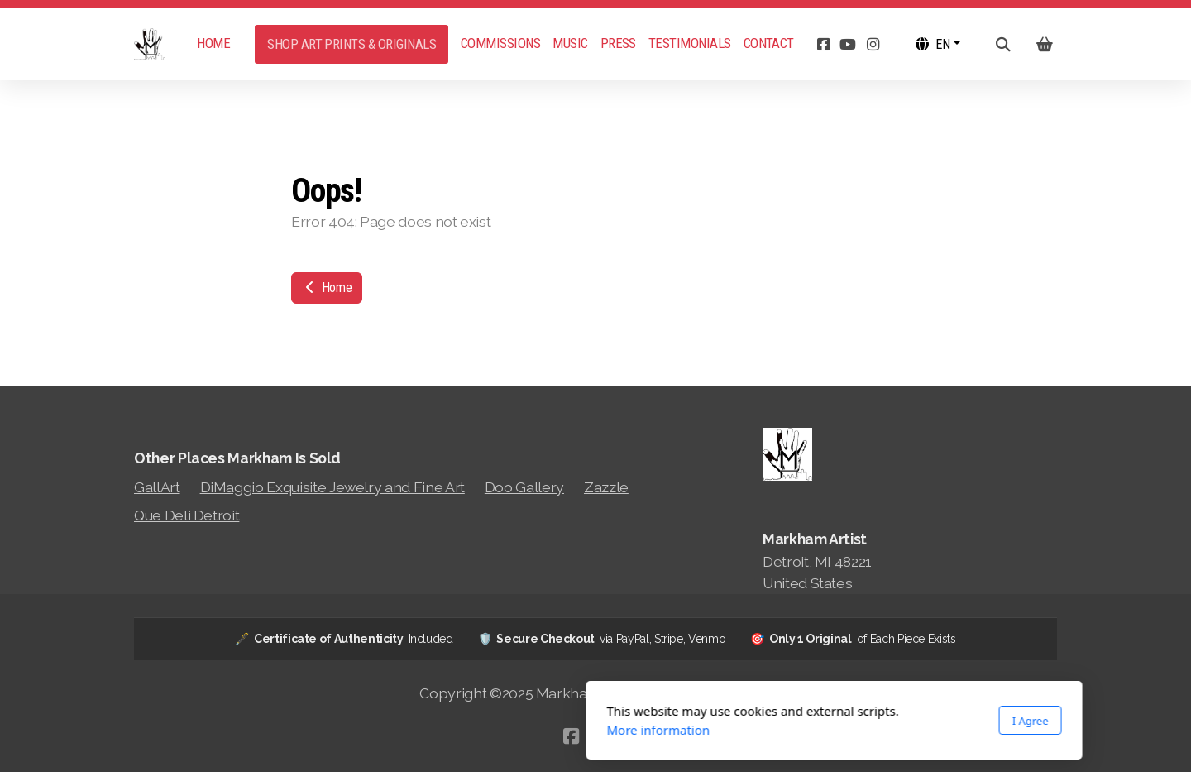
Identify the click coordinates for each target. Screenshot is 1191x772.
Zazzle (606, 487)
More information (419, 730)
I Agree (791, 720)
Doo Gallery (524, 487)
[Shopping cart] (1044, 44)
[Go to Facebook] (823, 44)
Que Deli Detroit (186, 515)
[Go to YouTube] (847, 44)
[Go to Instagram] (872, 44)
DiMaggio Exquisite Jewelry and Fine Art (332, 487)
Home (327, 287)
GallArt (157, 487)
